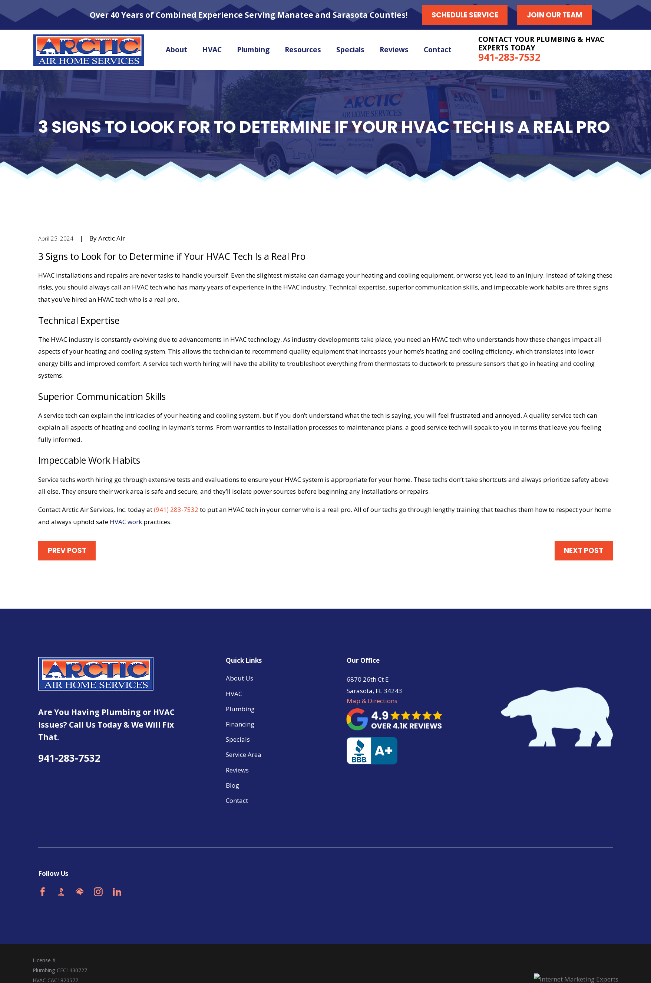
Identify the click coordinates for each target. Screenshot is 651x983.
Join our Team (554, 15)
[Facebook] (42, 891)
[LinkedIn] (117, 891)
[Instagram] (98, 891)
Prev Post (67, 551)
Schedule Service (465, 15)
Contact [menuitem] (438, 49)
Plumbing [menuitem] (253, 49)
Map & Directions (372, 700)
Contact (237, 800)
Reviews (237, 770)
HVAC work (126, 521)
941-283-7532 (509, 57)
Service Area (243, 754)
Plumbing (240, 709)
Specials (238, 739)
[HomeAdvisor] (79, 891)
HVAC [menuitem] (212, 49)
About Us (239, 678)
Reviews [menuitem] (394, 49)
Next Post (583, 551)
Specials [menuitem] (350, 49)
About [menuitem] (176, 49)
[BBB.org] (61, 891)
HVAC (234, 693)
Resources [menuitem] (303, 49)
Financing (240, 724)
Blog (232, 785)
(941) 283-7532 (176, 509)
